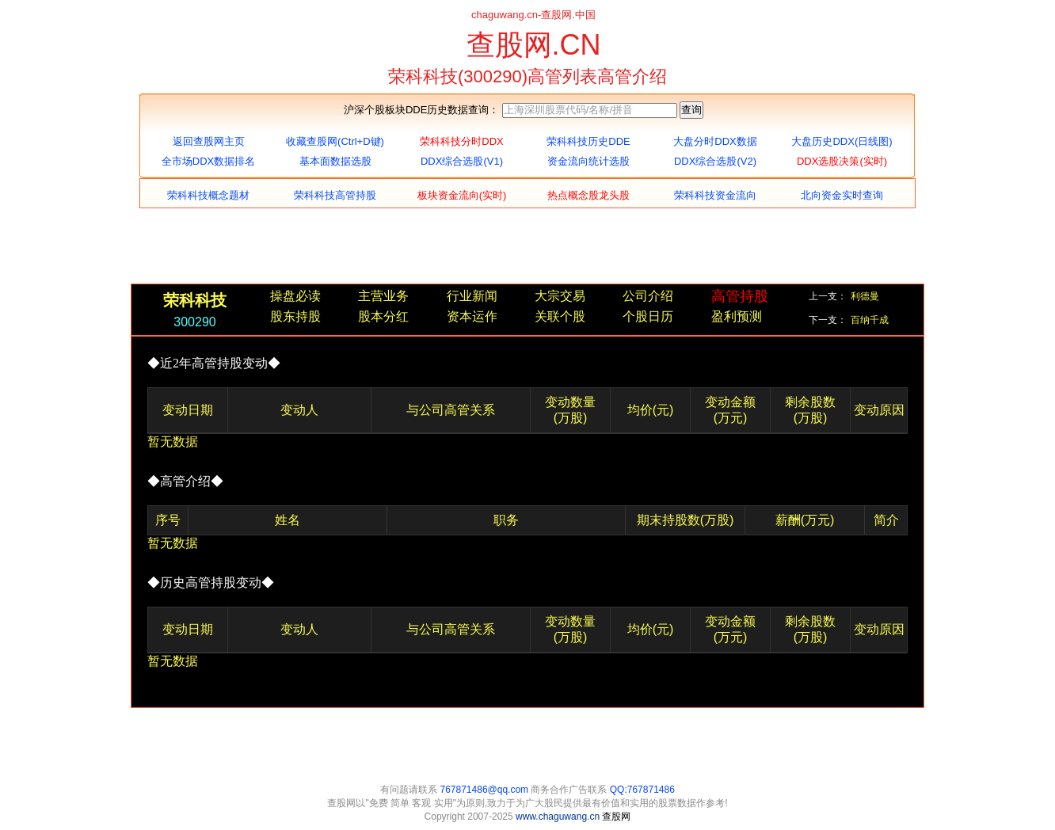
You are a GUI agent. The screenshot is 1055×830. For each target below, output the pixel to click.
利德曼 (865, 296)
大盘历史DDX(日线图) (841, 141)
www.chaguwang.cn (559, 816)
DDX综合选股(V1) (462, 161)
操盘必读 (295, 296)
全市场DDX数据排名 (208, 161)
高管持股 (739, 296)
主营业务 (383, 296)
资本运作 (472, 316)
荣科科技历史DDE (588, 141)
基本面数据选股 (335, 161)
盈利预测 (736, 316)
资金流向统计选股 (588, 161)
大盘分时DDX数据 (714, 141)
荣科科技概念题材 (208, 195)
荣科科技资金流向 (715, 195)
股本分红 (383, 316)
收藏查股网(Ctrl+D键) (335, 141)
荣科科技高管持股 (335, 195)
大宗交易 (560, 296)
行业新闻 (472, 296)
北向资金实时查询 (842, 195)
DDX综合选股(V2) (715, 161)
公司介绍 (648, 296)
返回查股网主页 (209, 141)
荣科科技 (195, 300)
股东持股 (295, 316)
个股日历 (648, 316)
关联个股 (560, 316)
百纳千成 (870, 320)
